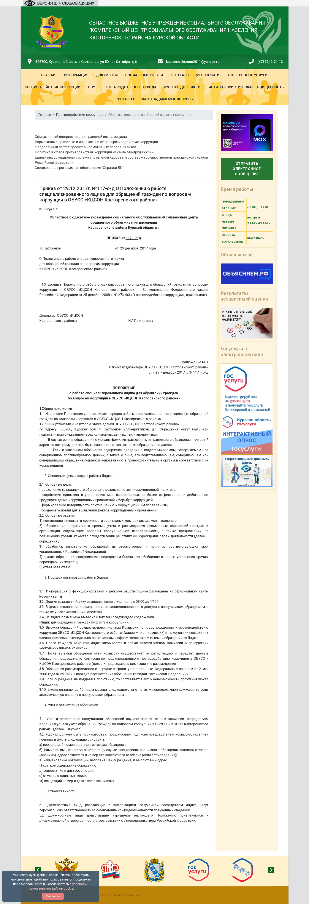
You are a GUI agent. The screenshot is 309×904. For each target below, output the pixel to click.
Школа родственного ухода (130, 87)
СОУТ (92, 87)
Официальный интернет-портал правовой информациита (81, 137)
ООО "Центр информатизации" (118, 895)
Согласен (53, 896)
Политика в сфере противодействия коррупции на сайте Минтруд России (94, 152)
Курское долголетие (183, 87)
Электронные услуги (247, 75)
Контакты (125, 99)
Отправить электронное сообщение (247, 169)
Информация (76, 75)
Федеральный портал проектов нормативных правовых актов (85, 147)
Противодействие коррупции (53, 87)
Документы (107, 75)
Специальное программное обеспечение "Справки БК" (79, 168)
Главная (48, 75)
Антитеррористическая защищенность (246, 87)
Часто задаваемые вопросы (166, 99)
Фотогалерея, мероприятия (196, 75)
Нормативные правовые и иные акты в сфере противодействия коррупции (96, 142)
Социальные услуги (144, 75)
